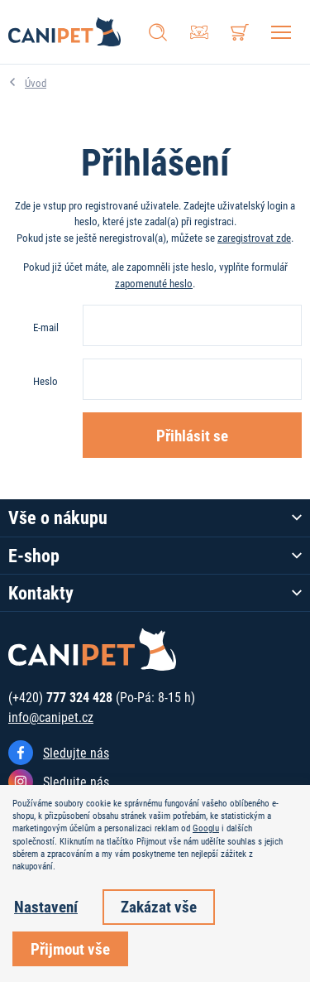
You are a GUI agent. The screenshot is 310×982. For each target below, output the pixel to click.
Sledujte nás (76, 752)
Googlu (206, 828)
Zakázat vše (159, 906)
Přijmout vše (70, 948)
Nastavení (46, 906)
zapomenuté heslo (154, 283)
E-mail (46, 327)
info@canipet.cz (50, 716)
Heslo (45, 380)
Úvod (35, 82)
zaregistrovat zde (254, 237)
